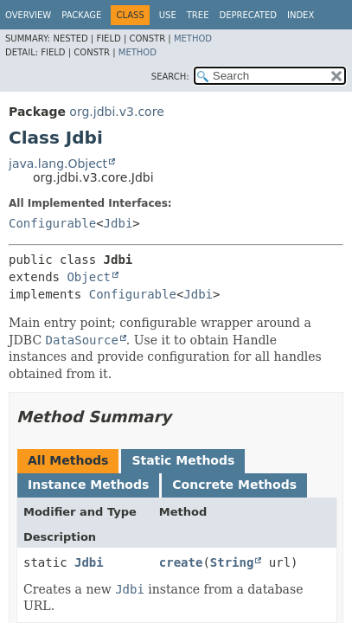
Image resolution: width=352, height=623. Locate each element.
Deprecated (248, 15)
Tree (198, 15)
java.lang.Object (58, 163)
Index (300, 15)
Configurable (52, 223)
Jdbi (118, 223)
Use (167, 15)
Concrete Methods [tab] (234, 484)
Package (81, 15)
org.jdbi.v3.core (116, 112)
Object (89, 277)
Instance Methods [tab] (88, 484)
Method (193, 38)
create (181, 562)
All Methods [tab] (68, 460)
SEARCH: (170, 76)
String (232, 562)
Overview (28, 15)
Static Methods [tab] (182, 460)
